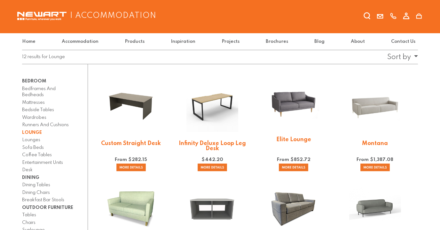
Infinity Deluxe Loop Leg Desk (212, 146)
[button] (400, 57)
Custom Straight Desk (131, 143)
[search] (367, 17)
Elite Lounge (293, 139)
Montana (375, 143)
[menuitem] (30, 42)
